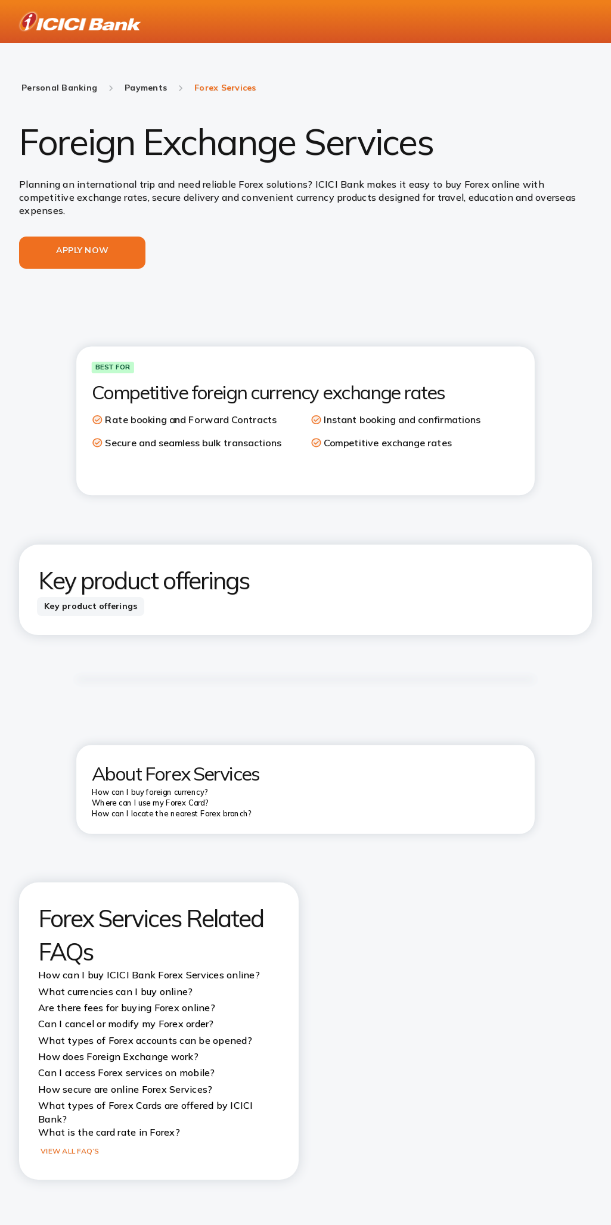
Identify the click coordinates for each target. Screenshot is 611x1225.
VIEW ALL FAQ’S (70, 1150)
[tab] (90, 606)
